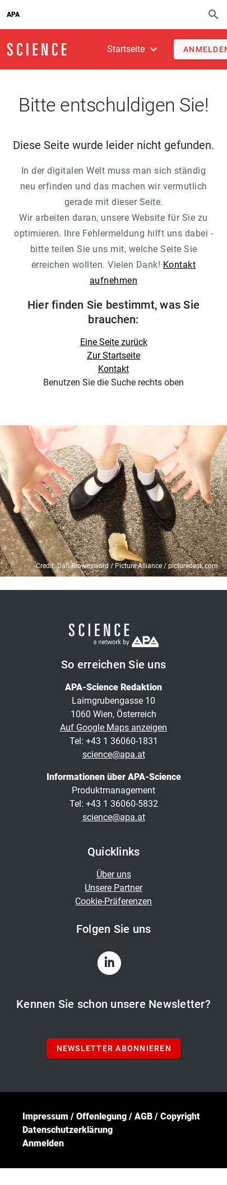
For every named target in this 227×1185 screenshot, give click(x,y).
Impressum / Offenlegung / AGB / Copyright (111, 1116)
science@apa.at (113, 754)
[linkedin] (114, 966)
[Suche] (213, 14)
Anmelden (43, 1143)
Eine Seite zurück (113, 342)
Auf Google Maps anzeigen (113, 727)
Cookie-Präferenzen (113, 901)
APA (13, 14)
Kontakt (113, 369)
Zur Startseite (113, 355)
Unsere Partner (113, 887)
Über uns (113, 874)
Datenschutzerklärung (67, 1129)
